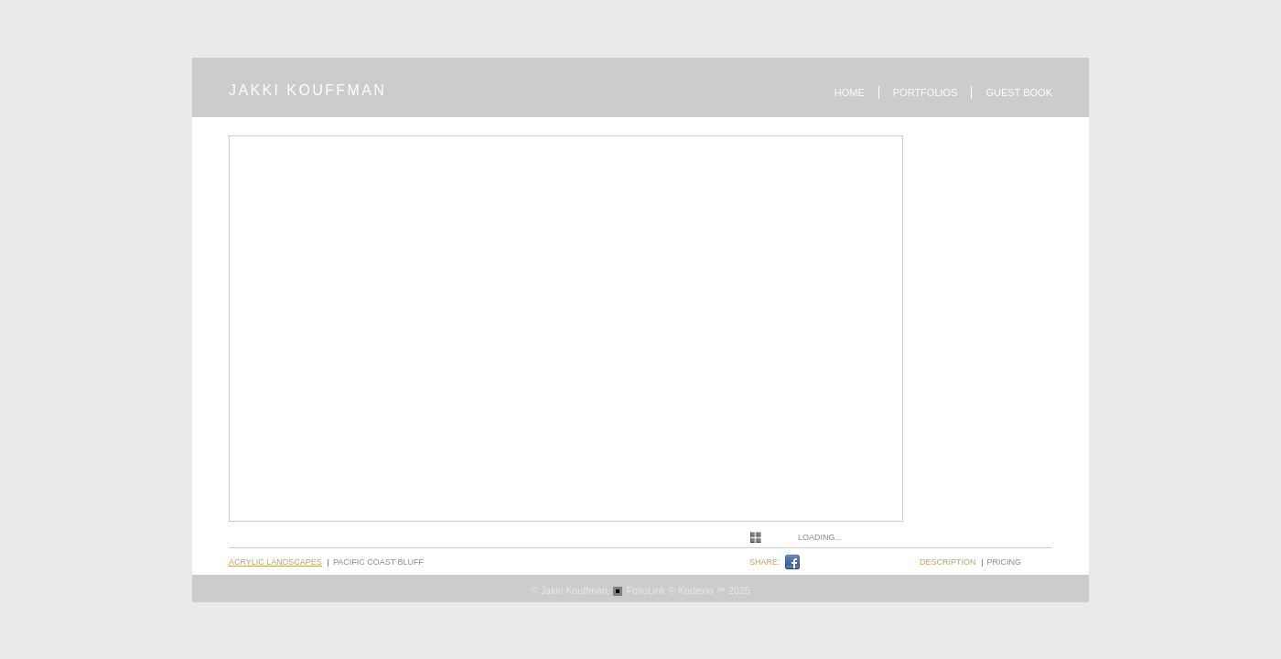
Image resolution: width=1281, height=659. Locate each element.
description (948, 562)
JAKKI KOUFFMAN (307, 90)
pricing (1004, 562)
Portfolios (925, 92)
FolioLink (646, 590)
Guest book (1018, 92)
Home (849, 92)
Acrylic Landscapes (275, 562)
